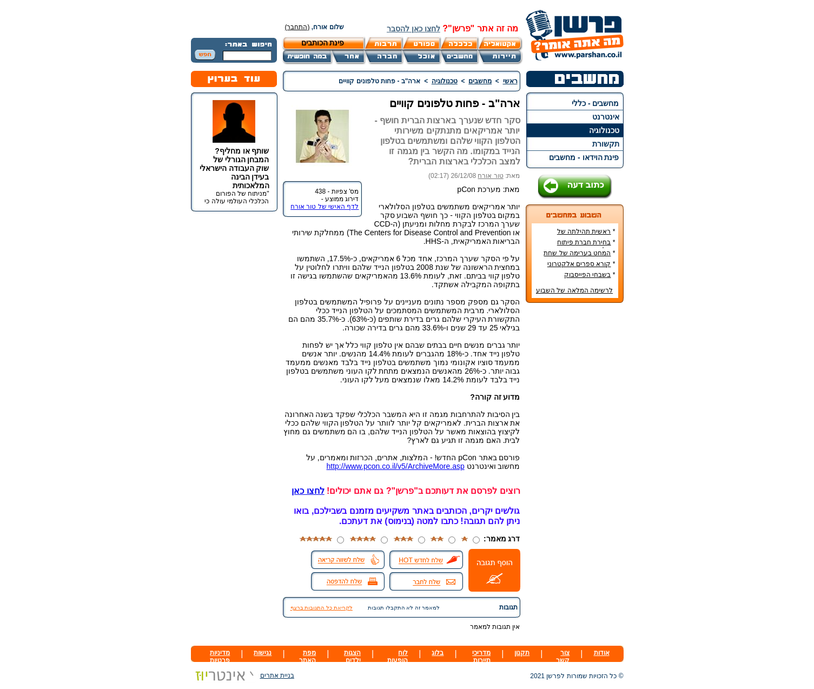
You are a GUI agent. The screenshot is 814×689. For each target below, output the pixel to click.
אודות (602, 653)
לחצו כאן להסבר (413, 28)
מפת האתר (307, 656)
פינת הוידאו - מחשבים (584, 157)
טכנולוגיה (604, 130)
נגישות (263, 653)
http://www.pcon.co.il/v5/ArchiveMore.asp (395, 466)
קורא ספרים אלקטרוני (579, 264)
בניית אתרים (242, 675)
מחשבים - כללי (595, 103)
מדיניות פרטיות (220, 656)
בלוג (438, 653)
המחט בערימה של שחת (577, 253)
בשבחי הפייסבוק (587, 275)
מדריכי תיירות (481, 656)
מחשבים (480, 81)
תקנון (522, 653)
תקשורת (605, 144)
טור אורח (490, 176)
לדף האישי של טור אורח (324, 206)
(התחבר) (297, 27)
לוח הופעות (397, 656)
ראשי (510, 81)
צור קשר (563, 656)
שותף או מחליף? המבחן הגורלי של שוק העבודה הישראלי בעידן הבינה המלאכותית (234, 168)
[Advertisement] (574, 472)
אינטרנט (605, 116)
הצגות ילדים (352, 656)
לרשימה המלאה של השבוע (574, 290)
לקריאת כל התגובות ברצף (321, 608)
